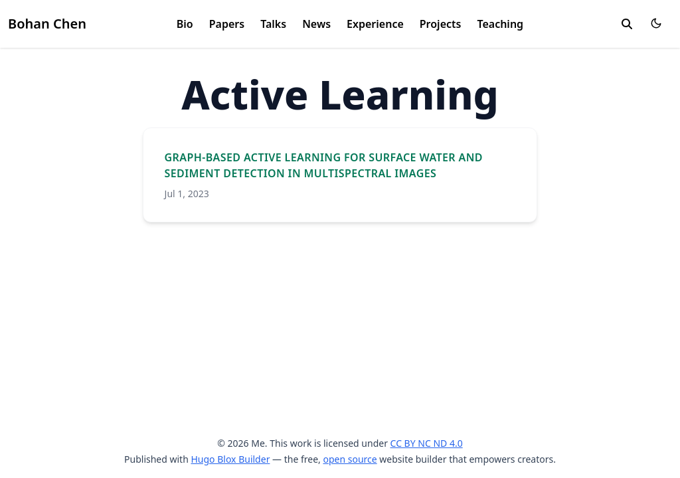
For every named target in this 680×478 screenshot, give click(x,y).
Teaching (500, 24)
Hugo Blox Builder (230, 459)
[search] (627, 24)
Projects (441, 24)
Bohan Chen (47, 24)
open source (350, 459)
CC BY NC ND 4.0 (426, 443)
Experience (375, 24)
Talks (273, 24)
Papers (226, 24)
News (316, 24)
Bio (185, 24)
